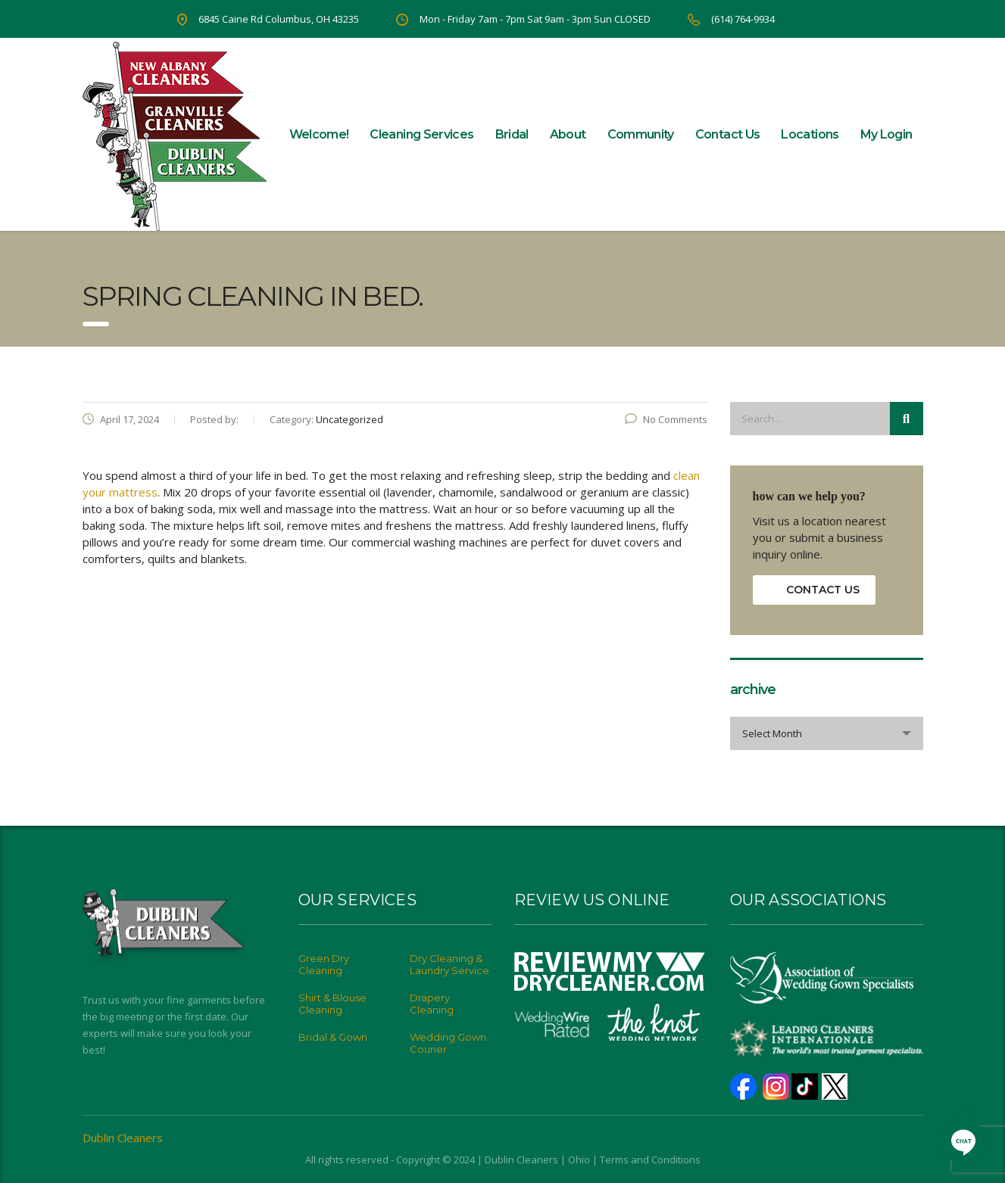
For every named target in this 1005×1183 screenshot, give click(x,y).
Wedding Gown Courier (448, 1043)
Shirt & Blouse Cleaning (332, 1004)
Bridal (512, 134)
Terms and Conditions (650, 1159)
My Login (886, 134)
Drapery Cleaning (432, 1004)
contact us (823, 589)
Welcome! (319, 134)
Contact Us (727, 134)
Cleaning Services (421, 134)
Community (640, 134)
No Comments (666, 419)
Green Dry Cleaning (323, 964)
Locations (809, 134)
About (568, 134)
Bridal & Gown (332, 1037)
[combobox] (826, 733)
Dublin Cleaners (123, 1137)
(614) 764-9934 (743, 19)
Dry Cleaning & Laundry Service (449, 964)
